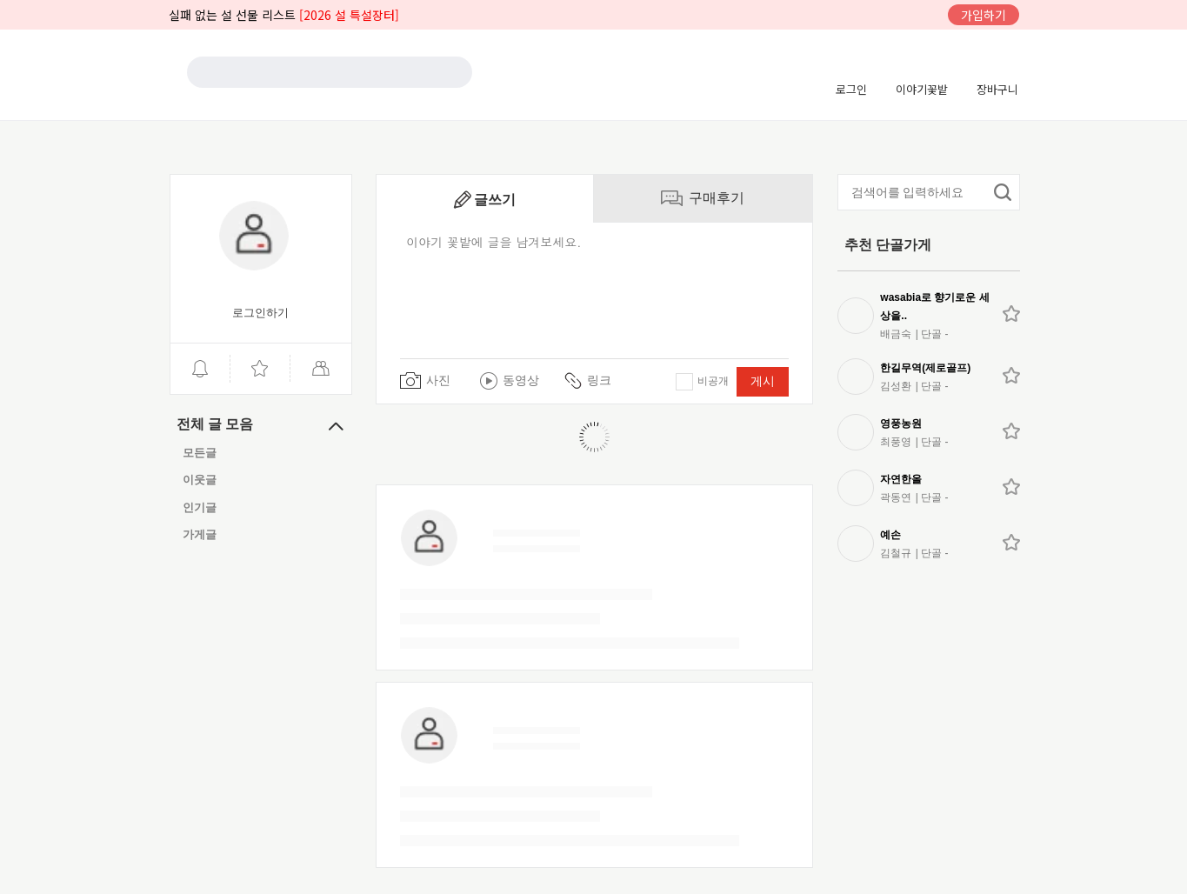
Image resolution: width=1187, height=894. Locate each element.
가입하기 (983, 14)
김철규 (895, 553)
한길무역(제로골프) (925, 368)
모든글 (200, 452)
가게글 (200, 534)
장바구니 (997, 89)
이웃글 (200, 480)
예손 (890, 535)
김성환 (895, 386)
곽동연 (895, 497)
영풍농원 (901, 423)
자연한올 (901, 479)
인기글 (200, 507)
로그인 (851, 89)
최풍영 (895, 442)
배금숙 (895, 334)
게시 (762, 381)
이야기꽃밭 (922, 89)
